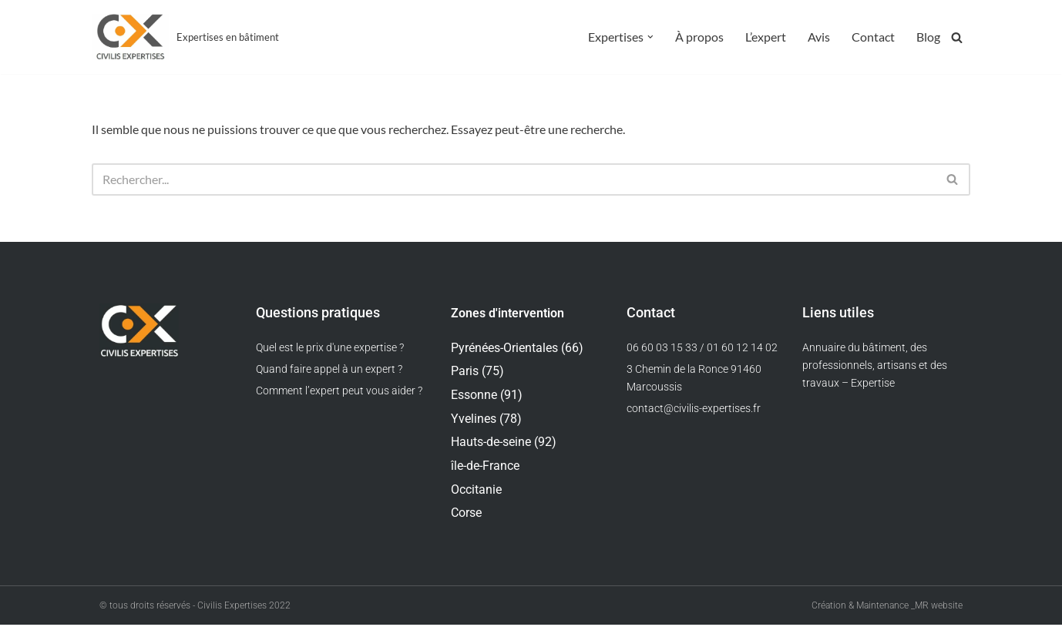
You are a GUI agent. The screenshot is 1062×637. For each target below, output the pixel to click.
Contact (873, 37)
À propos (699, 37)
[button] (650, 37)
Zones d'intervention (507, 316)
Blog (928, 37)
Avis (819, 37)
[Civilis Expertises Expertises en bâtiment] (185, 37)
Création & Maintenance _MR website (887, 617)
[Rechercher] (957, 37)
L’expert (765, 37)
